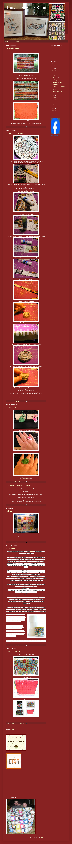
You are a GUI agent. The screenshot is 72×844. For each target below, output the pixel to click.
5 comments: (21, 542)
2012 (53, 68)
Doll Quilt (9, 511)
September (55, 77)
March (54, 101)
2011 (53, 70)
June (54, 95)
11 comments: (22, 126)
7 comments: (22, 401)
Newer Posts (9, 727)
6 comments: (21, 481)
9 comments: (21, 723)
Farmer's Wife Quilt (14, 41)
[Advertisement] (33, 784)
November (55, 73)
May (54, 97)
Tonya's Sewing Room (26, 7)
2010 (53, 106)
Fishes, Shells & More (14, 651)
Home (6, 41)
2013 (53, 66)
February (55, 102)
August (54, 79)
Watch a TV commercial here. (16, 616)
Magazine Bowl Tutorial (15, 133)
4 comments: (21, 504)
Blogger (41, 837)
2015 (53, 65)
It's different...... (12, 548)
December (55, 72)
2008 (53, 110)
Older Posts (43, 727)
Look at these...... (12, 407)
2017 (53, 63)
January (55, 104)
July (54, 93)
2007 (53, 112)
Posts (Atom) (14, 729)
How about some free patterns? (18, 486)
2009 (53, 108)
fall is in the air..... (12, 48)
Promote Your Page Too (55, 135)
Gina (31, 551)
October (55, 75)
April (54, 99)
